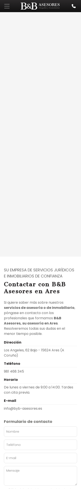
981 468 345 (14, 371)
